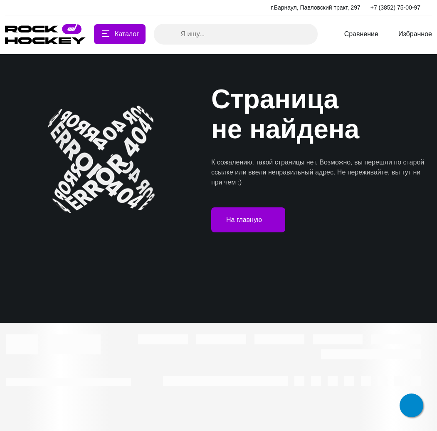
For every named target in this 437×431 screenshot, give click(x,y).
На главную (248, 220)
